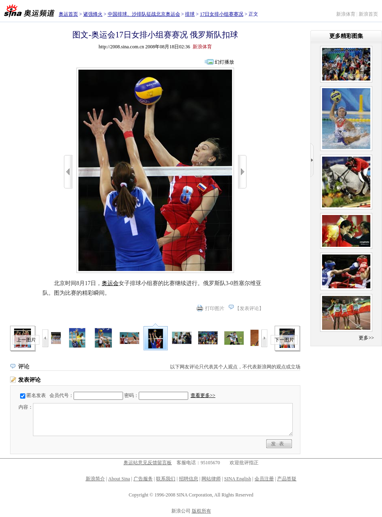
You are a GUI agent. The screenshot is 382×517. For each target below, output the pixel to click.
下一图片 (284, 340)
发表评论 (249, 308)
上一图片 (26, 340)
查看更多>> (203, 395)
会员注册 (264, 479)
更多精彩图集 (346, 36)
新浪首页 (368, 14)
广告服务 (143, 479)
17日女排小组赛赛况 (221, 14)
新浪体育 (345, 14)
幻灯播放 (224, 62)
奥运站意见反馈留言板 (147, 462)
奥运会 (110, 283)
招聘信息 (188, 479)
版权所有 (201, 511)
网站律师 (211, 479)
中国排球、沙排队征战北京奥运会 (144, 14)
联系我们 (165, 479)
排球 (190, 14)
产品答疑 (286, 479)
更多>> (366, 338)
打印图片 (214, 308)
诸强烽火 (93, 14)
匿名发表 (36, 395)
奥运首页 (68, 14)
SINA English (237, 479)
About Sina (119, 479)
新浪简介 (95, 479)
